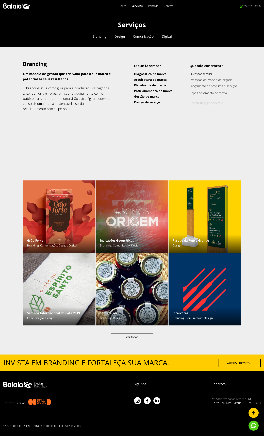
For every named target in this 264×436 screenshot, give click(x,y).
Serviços (137, 6)
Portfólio (153, 6)
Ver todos (132, 337)
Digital (167, 36)
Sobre (122, 6)
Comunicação (143, 36)
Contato (169, 6)
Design (119, 36)
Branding (99, 36)
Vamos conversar (239, 362)
